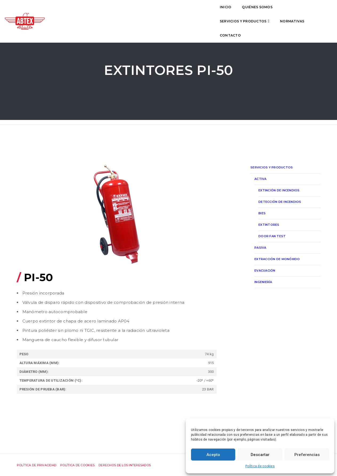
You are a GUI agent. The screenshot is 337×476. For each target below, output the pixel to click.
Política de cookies (260, 466)
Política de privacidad (36, 465)
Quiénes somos (111, 12)
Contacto (243, 12)
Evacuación (264, 270)
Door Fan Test (272, 236)
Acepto (213, 454)
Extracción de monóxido (277, 259)
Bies (262, 213)
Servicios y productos (160, 12)
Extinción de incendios (279, 190)
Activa (260, 179)
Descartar (260, 454)
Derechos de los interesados (125, 465)
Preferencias (307, 454)
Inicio (80, 12)
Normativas (210, 12)
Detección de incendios (279, 202)
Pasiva (260, 247)
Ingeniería (263, 282)
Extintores (268, 225)
